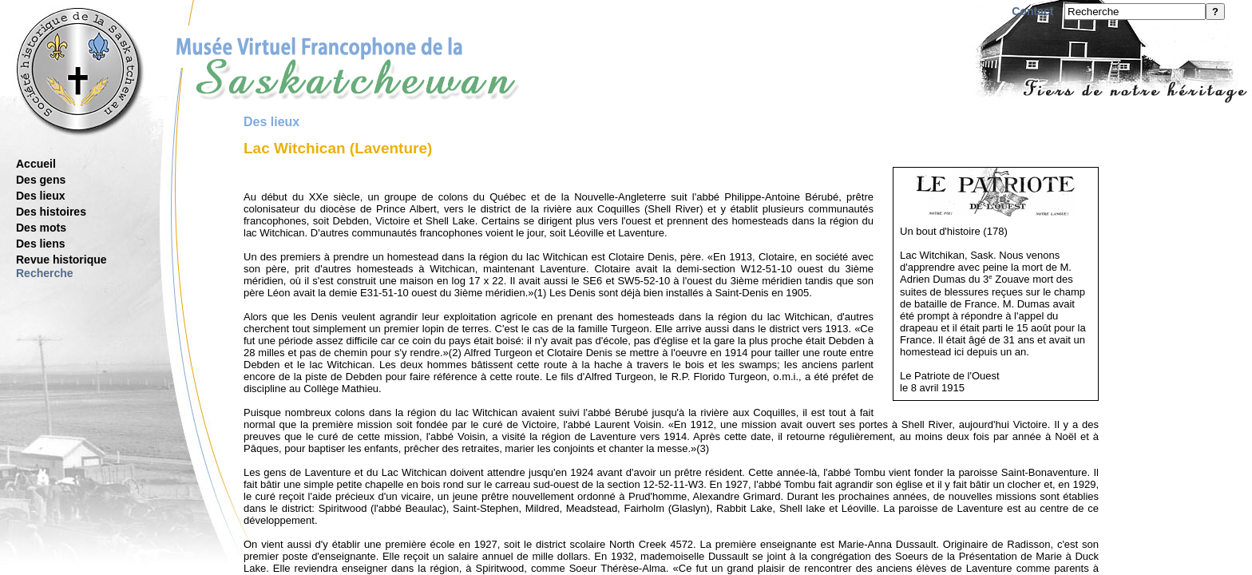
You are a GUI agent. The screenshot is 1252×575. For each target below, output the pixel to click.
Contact (1032, 11)
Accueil (36, 163)
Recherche (44, 273)
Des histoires (51, 211)
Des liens (40, 243)
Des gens (40, 179)
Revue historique (61, 259)
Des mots (41, 227)
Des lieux (40, 195)
